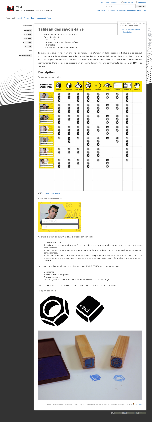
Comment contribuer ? (110, 2)
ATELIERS (27, 34)
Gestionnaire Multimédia (126, 10)
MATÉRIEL (27, 43)
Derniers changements (106, 10)
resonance (138, 404)
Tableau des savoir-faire (41, 18)
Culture (27, 47)
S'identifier (142, 2)
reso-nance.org (25, 55)
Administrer (128, 2)
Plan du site (141, 10)
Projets (26, 18)
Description (127, 32)
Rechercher (140, 6)
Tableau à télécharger (50, 193)
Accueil (19, 18)
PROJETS (27, 31)
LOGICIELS (27, 39)
